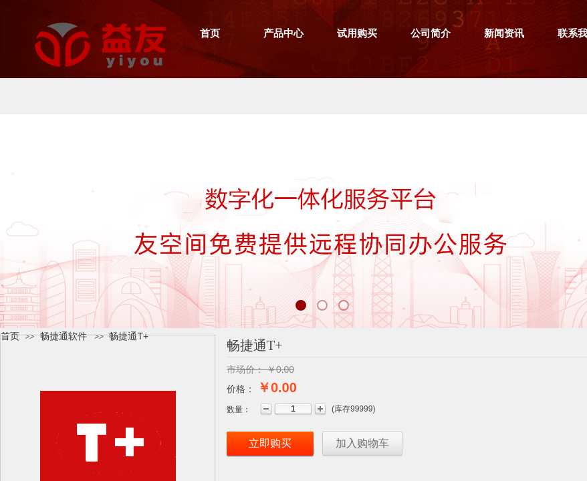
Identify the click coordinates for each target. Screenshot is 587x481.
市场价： (245, 369)
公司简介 (430, 33)
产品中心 (283, 33)
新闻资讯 (504, 33)
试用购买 (357, 33)
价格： (241, 388)
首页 (210, 33)
